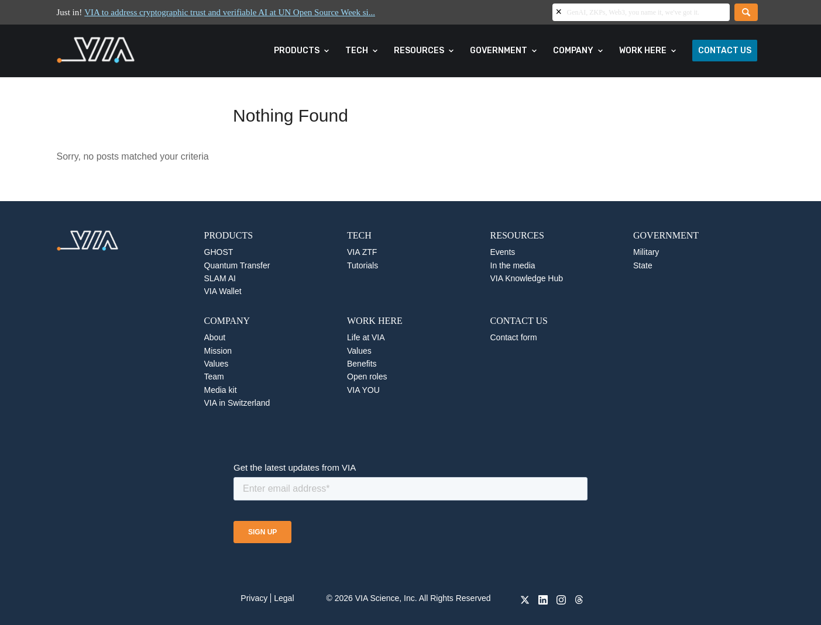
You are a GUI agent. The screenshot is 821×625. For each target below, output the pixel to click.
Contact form (513, 337)
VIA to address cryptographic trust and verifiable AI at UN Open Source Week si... (229, 12)
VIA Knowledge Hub (527, 278)
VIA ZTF (362, 252)
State (642, 265)
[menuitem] (302, 51)
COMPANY (227, 321)
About (215, 337)
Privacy (254, 598)
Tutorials (362, 265)
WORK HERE (375, 321)
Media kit (220, 390)
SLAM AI (220, 278)
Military (646, 252)
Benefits (362, 363)
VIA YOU (363, 390)
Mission (218, 350)
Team (214, 376)
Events (503, 252)
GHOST (218, 252)
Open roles (367, 376)
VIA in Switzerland (237, 403)
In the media (512, 265)
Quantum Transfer (237, 265)
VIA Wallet (223, 291)
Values (216, 363)
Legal (284, 598)
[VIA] (135, 51)
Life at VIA (366, 337)
